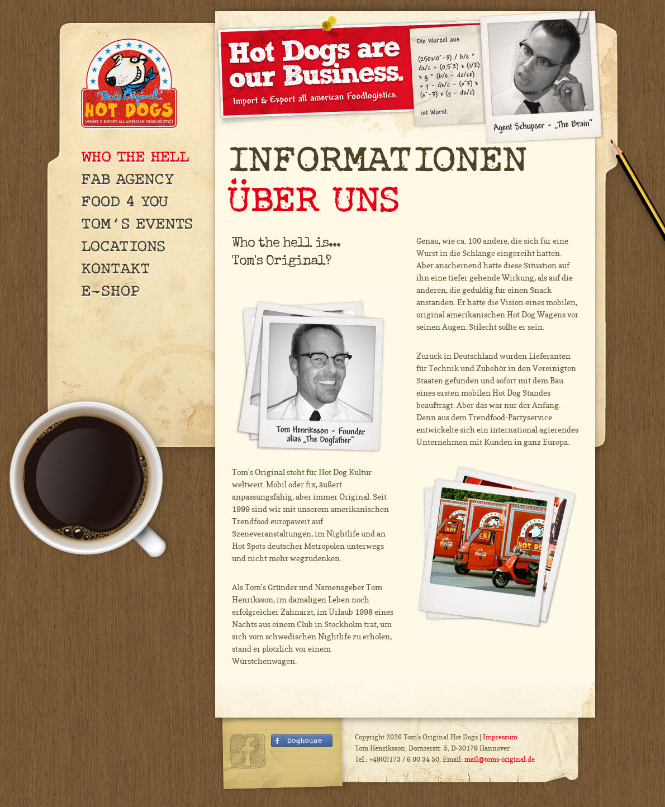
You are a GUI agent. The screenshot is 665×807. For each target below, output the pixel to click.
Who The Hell (142, 156)
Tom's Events (142, 223)
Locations (142, 246)
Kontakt (142, 268)
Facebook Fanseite (301, 742)
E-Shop (142, 290)
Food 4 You (142, 201)
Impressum (500, 737)
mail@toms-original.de (499, 759)
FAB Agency (142, 179)
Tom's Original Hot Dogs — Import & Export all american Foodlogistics (131, 83)
